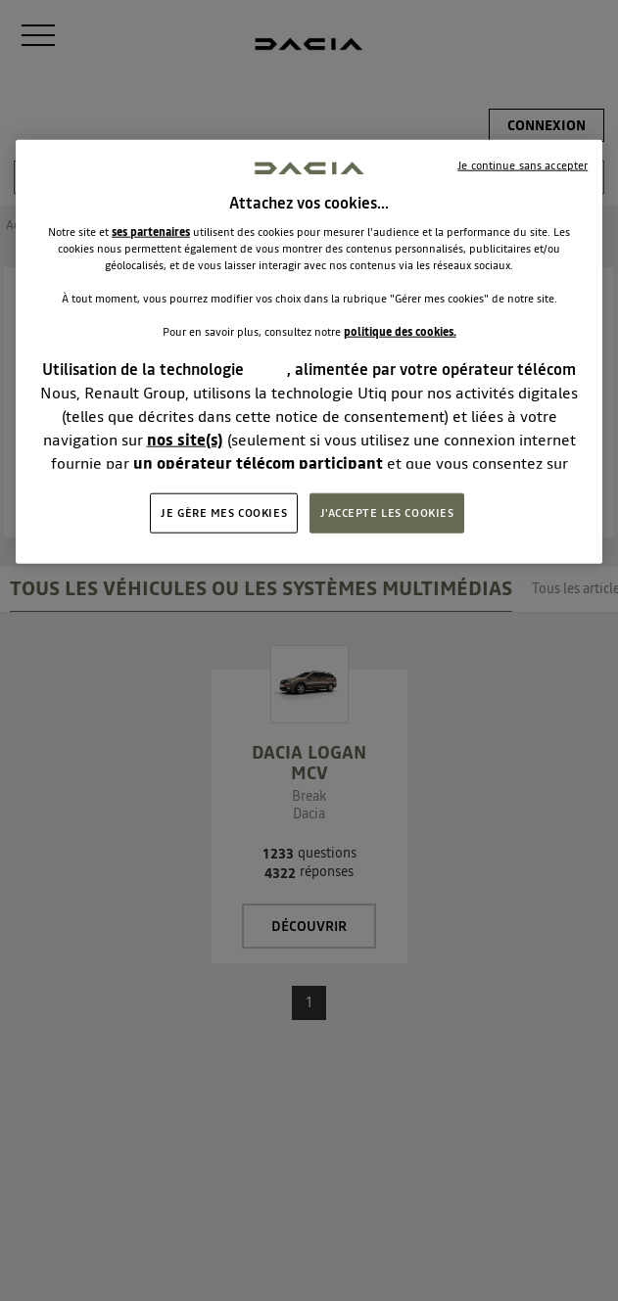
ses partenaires (151, 231)
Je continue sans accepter (522, 165)
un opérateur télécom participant (258, 463)
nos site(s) (185, 439)
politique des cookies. (400, 332)
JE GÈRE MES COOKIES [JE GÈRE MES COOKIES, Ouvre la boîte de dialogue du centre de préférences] (224, 512)
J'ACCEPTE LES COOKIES (387, 512)
